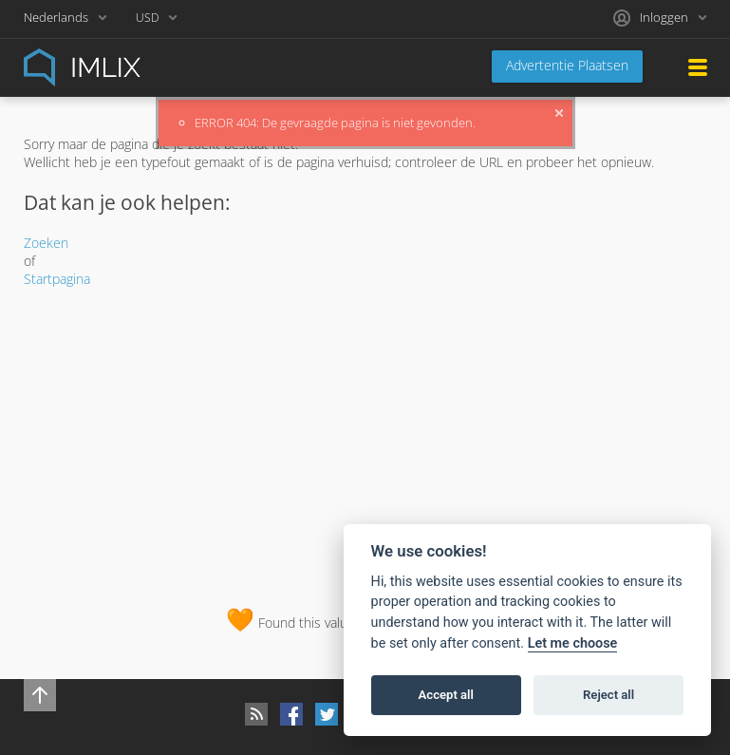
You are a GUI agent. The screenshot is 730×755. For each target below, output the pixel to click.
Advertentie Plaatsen (567, 65)
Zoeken (46, 243)
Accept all (446, 695)
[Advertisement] (365, 442)
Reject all (608, 695)
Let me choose (573, 643)
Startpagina (57, 279)
